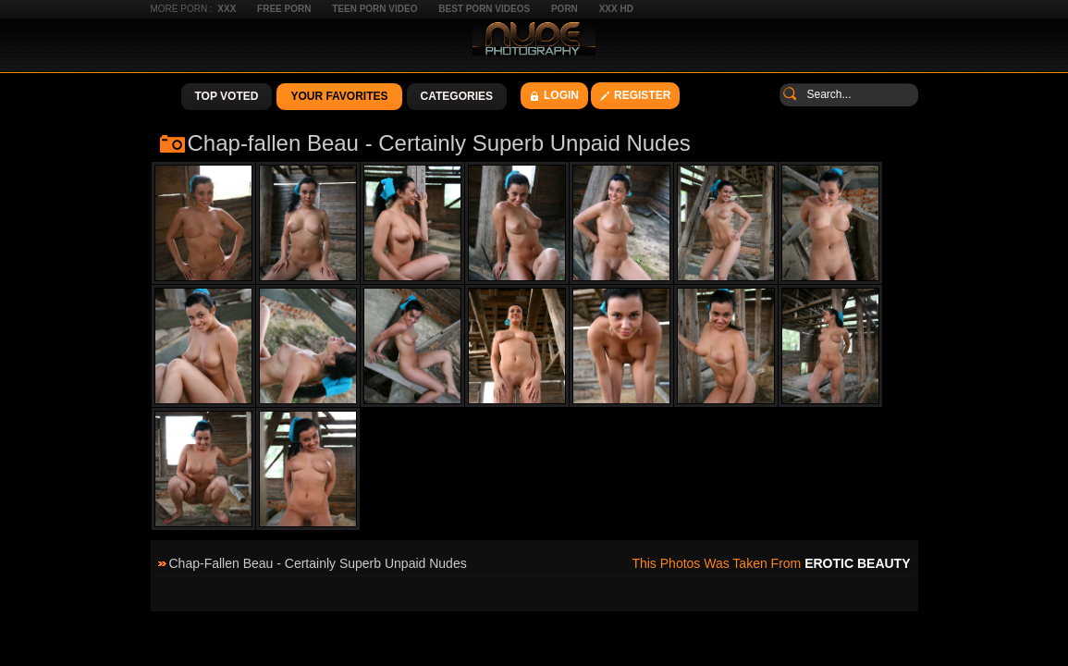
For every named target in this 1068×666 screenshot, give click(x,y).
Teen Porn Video (374, 9)
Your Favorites (338, 96)
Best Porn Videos (484, 9)
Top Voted (227, 96)
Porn (564, 9)
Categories (457, 96)
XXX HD (616, 9)
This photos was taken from (771, 563)
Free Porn (284, 9)
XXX (226, 9)
